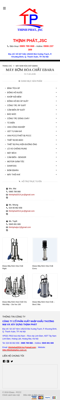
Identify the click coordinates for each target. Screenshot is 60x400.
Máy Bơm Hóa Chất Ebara (27, 66)
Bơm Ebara (11, 170)
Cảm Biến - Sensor (15, 157)
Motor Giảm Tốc (14, 161)
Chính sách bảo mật (11, 395)
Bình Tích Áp (12, 88)
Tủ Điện (9, 123)
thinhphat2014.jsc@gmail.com (22, 195)
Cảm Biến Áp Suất (14, 110)
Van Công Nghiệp (14, 127)
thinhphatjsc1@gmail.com (20, 227)
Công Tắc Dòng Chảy (16, 118)
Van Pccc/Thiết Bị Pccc (17, 136)
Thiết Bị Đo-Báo (13, 140)
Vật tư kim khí (13, 131)
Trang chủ (7, 66)
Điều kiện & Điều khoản (33, 395)
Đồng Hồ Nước (13, 92)
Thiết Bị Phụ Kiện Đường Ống (20, 144)
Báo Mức (10, 114)
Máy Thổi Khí (12, 175)
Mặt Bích (10, 153)
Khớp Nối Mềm (12, 97)
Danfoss (10, 166)
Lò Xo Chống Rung (15, 149)
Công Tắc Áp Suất (15, 105)
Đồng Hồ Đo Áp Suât (16, 101)
